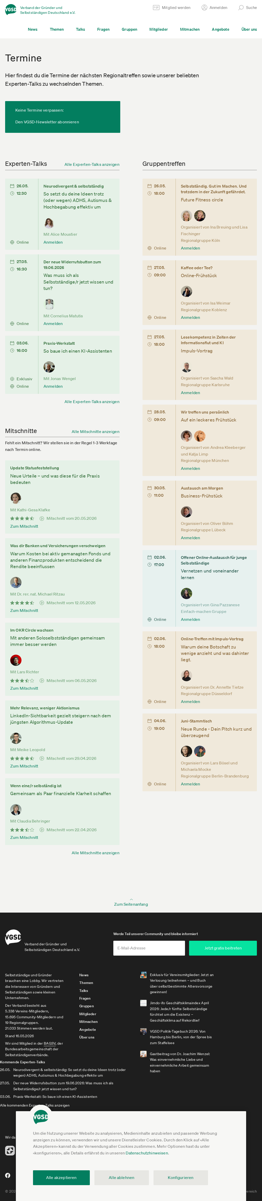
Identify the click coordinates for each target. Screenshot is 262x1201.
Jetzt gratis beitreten (226, 949)
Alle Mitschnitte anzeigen (95, 431)
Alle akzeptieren (61, 1177)
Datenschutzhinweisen (147, 1152)
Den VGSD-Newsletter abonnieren (47, 121)
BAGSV (50, 1045)
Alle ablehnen (121, 1177)
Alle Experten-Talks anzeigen (91, 164)
